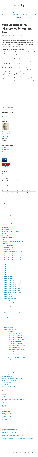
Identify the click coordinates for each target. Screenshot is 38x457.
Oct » (6, 198)
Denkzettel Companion (6, 225)
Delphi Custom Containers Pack (8, 219)
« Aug (3, 198)
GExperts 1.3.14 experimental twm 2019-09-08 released (24, 99)
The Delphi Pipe (5, 384)
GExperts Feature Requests (9, 296)
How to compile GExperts (9, 359)
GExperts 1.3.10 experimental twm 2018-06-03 (13, 251)
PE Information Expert (8, 363)
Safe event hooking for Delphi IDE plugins (11, 14)
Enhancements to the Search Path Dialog (12, 321)
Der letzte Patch (5, 393)
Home (8, 12)
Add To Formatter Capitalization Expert (11, 302)
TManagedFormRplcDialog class (13, 351)
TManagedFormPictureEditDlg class (14, 347)
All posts (4, 147)
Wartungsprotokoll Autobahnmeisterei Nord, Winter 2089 (13, 399)
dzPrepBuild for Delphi (6, 243)
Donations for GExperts (8, 247)
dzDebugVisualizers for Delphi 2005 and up (10, 231)
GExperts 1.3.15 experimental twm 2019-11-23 (13, 261)
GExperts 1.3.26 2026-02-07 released (9, 432)
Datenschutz (4, 116)
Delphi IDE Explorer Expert (7, 223)
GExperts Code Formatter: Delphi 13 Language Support (13, 435)
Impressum (4, 114)
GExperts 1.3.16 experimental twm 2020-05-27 (13, 263)
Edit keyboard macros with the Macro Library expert (14, 312)
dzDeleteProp (4, 233)
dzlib (3, 239)
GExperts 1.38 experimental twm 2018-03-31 (12, 292)
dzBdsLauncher (5, 227)
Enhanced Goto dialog (8, 319)
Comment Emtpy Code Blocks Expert (11, 308)
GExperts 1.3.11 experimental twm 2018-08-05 (13, 253)
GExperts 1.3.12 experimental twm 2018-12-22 (13, 255)
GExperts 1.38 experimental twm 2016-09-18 (12, 284)
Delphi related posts (6, 149)
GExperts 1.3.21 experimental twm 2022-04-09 (13, 272)
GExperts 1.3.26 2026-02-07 (9, 278)
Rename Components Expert (9, 365)
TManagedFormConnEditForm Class (14, 335)
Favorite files (4, 442)
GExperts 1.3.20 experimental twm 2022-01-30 (13, 270)
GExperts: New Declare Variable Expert (10, 422)
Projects (28, 12)
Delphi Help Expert (6, 221)
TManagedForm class (9, 331)
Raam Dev (32, 452)
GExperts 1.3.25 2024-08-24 (9, 276)
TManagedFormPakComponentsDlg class (15, 343)
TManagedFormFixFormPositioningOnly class (16, 339)
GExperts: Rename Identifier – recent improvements (12, 426)
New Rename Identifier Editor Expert (9, 429)
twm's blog (18, 5)
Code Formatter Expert (8, 306)
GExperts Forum (7, 411)
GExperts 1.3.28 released (7, 413)
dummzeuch (5, 35)
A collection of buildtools (7, 212)
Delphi (11, 35)
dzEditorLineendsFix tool (7, 237)
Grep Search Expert (7, 355)
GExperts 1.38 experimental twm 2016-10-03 (12, 286)
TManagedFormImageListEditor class (14, 341)
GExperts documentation (7, 300)
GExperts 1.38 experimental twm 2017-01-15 (12, 288)
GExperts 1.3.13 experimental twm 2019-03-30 (13, 257)
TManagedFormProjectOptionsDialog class (15, 349)
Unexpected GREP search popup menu (9, 419)
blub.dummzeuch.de (6, 135)
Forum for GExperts (8, 249)
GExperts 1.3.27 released (7, 416)
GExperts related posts (7, 151)
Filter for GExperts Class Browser (10, 325)
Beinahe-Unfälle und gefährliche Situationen (10, 214)
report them (26, 76)
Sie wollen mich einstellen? (29, 14)
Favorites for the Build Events (9, 323)
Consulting (19, 17)
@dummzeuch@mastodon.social (9, 131)
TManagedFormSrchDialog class (13, 353)
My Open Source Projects (7, 376)
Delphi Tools (21, 12)
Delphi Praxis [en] (6, 133)
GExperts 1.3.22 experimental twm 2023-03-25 (13, 274)
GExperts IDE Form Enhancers (10, 329)
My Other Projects (5, 166)
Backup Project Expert (8, 304)
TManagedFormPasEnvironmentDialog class (16, 345)
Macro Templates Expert (8, 361)
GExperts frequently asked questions (11, 298)
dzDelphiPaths (5, 235)
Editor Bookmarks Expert (9, 314)
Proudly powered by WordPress (10, 452)
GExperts (14, 12)
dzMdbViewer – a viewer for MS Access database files (12, 241)
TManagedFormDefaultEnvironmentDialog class (16, 337)
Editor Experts (6, 316)
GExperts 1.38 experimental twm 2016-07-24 (12, 282)
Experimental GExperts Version (8, 245)
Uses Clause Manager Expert (9, 372)
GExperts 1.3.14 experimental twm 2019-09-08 (13, 259)
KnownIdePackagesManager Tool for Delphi (10, 374)
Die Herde (4, 396)
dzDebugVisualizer (5, 229)
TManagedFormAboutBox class (13, 333)
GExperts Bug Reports (8, 294)
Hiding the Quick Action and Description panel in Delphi (15, 357)
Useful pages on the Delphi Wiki (8, 386)
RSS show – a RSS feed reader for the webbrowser (12, 378)
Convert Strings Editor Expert (9, 310)
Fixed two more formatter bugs (9, 97)
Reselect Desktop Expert (8, 368)
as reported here (23, 52)
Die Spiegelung (5, 405)
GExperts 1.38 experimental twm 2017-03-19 (12, 290)
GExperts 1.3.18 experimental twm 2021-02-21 (13, 268)
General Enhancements (8, 327)
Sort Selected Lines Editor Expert (10, 370)
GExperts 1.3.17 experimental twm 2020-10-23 (13, 266)
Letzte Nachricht (5, 402)
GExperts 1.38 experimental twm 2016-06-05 (12, 280)
